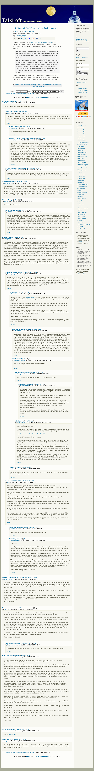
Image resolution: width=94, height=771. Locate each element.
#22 (43, 384)
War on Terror (81, 228)
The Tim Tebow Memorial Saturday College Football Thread (33, 84)
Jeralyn (17, 31)
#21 (36, 527)
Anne (5, 609)
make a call (11, 734)
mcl (12, 469)
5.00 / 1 (21, 111)
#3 (30, 127)
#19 (32, 481)
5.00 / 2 (21, 101)
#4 (26, 181)
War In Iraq (80, 226)
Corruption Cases (82, 152)
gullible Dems (30, 297)
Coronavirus (80, 127)
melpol (6, 741)
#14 (39, 329)
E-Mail (78, 41)
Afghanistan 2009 (82, 144)
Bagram (18, 35)
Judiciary (79, 190)
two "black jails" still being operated (41, 42)
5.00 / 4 (25, 127)
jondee (9, 113)
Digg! (22, 39)
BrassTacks (10, 170)
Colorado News (81, 125)
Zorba (6, 201)
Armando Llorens (82, 88)
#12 (28, 292)
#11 (35, 643)
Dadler (6, 103)
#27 (29, 729)
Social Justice (81, 220)
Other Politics (81, 216)
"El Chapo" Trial (81, 170)
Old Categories (81, 214)
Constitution (80, 150)
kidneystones (8, 239)
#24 (37, 168)
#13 (35, 577)
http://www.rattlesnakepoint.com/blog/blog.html (31, 434)
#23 (25, 539)
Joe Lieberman (81, 188)
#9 (35, 608)
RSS (86, 39)
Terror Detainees (29, 31)
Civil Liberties (81, 148)
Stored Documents (82, 168)
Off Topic (79, 210)
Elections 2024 (81, 136)
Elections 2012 (81, 134)
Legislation (80, 196)
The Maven (10, 212)
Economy (79, 138)
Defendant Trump (82, 130)
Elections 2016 (81, 132)
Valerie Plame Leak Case (84, 224)
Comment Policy (85, 41)
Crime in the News (82, 156)
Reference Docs (81, 140)
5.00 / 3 (31, 272)
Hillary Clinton (81, 182)
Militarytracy (14, 128)
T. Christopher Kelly (82, 90)
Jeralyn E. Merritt (81, 82)
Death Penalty (81, 160)
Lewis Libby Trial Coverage (81, 199)
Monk (80, 241)
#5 (20, 200)
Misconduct (80, 206)
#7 (44, 138)
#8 (22, 237)
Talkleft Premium (81, 218)
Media (79, 202)
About (82, 39)
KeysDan (13, 140)
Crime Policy (80, 158)
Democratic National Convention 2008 (82, 165)
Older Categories (81, 212)
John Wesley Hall (82, 92)
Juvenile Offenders (82, 192)
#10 (36, 272)
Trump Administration (83, 142)
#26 (28, 655)
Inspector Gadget (19, 360)
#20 (43, 372)
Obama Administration (83, 208)
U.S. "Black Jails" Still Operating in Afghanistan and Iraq (18, 93)
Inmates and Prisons (82, 184)
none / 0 (39, 138)
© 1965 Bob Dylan (81, 274)
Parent (9, 123)
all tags (24, 35)
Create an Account (41, 97)
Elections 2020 (81, 178)
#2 (26, 111)
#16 (32, 421)
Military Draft (80, 204)
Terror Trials (80, 222)
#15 (30, 359)
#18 (30, 467)
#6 (28, 210)
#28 (26, 739)
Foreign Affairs (81, 180)
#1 (25, 101)
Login (28, 97)
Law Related (80, 194)
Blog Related (80, 146)
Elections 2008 (81, 176)
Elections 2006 (81, 174)
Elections (79, 172)
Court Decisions (81, 154)
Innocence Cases (82, 186)
